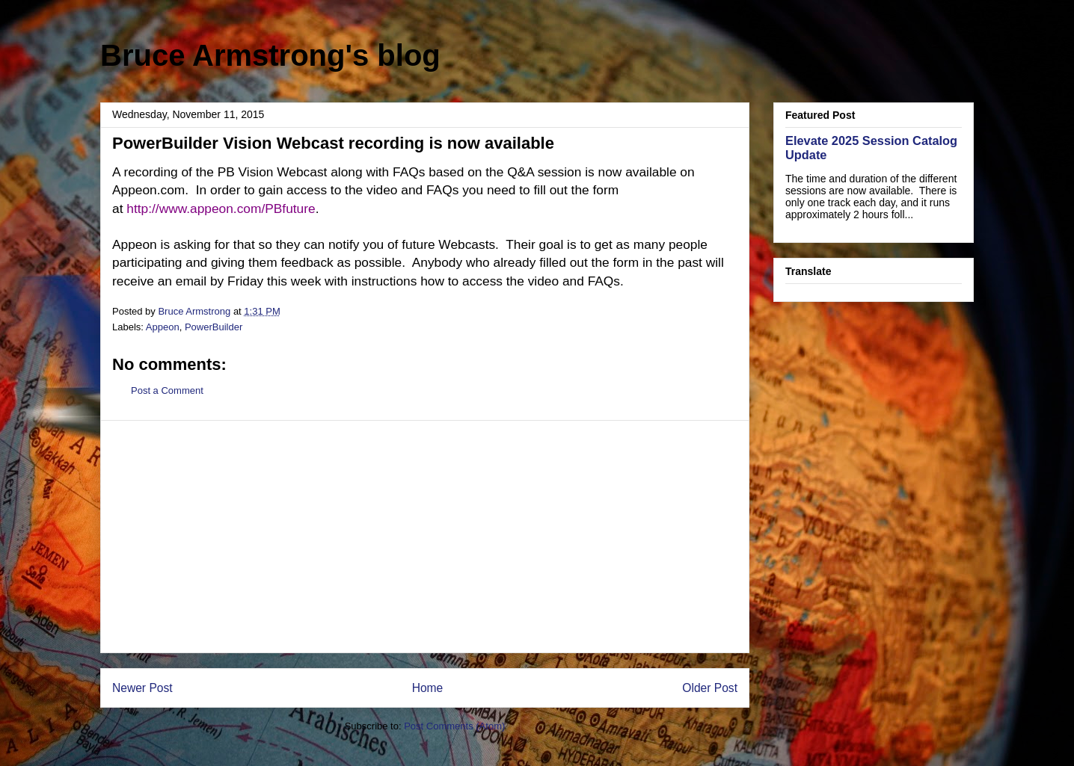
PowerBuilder (213, 327)
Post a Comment (167, 390)
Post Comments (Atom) (454, 726)
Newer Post (142, 688)
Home (428, 688)
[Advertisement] (424, 536)
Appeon (162, 327)
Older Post (709, 688)
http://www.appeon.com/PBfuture (220, 208)
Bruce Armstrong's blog (270, 55)
